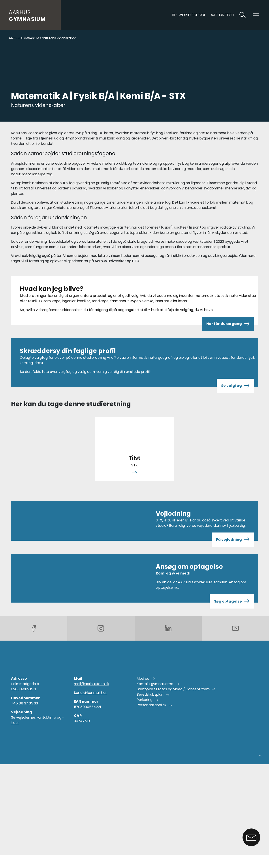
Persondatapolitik (151, 705)
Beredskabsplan (150, 694)
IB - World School (188, 14)
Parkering (144, 699)
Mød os (143, 678)
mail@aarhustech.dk (91, 683)
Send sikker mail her (90, 692)
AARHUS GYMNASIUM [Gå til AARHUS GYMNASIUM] (24, 38)
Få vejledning (232, 539)
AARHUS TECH (222, 14)
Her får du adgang (227, 323)
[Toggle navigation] (255, 15)
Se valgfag (235, 385)
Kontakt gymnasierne (155, 683)
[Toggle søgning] (242, 15)
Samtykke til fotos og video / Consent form (173, 689)
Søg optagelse (231, 601)
